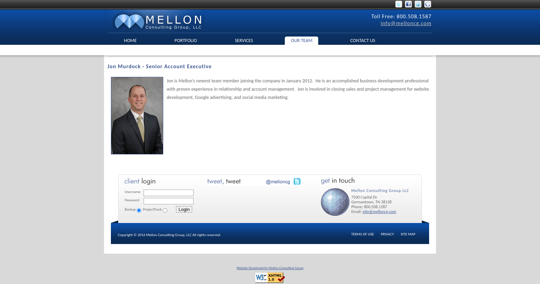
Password (132, 200)
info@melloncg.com (406, 23)
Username (133, 192)
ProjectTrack (152, 209)
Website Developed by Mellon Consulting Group (270, 268)
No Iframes (255, 198)
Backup (130, 209)
